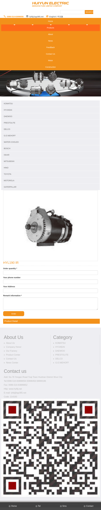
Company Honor (13, 347)
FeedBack (50, 47)
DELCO (7, 129)
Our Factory (11, 351)
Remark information (12, 296)
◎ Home (13, 506)
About (50, 34)
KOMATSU (8, 103)
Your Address (9, 287)
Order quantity (10, 268)
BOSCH (7, 148)
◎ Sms (63, 506)
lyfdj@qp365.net (36, 17)
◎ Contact (88, 506)
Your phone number (12, 277)
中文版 (60, 17)
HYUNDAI (8, 110)
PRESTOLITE (9, 123)
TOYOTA (7, 174)
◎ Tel (38, 506)
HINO (6, 168)
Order (13, 314)
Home (50, 21)
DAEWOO (8, 116)
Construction (50, 67)
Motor (50, 60)
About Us (10, 343)
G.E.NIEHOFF (10, 136)
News (50, 41)
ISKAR (6, 155)
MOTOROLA (9, 180)
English (52, 17)
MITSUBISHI (9, 161)
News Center (12, 363)
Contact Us (50, 54)
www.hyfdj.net (15, 389)
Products (50, 28)
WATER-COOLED (11, 142)
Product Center (13, 355)
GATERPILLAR (10, 187)
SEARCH (89, 12)
